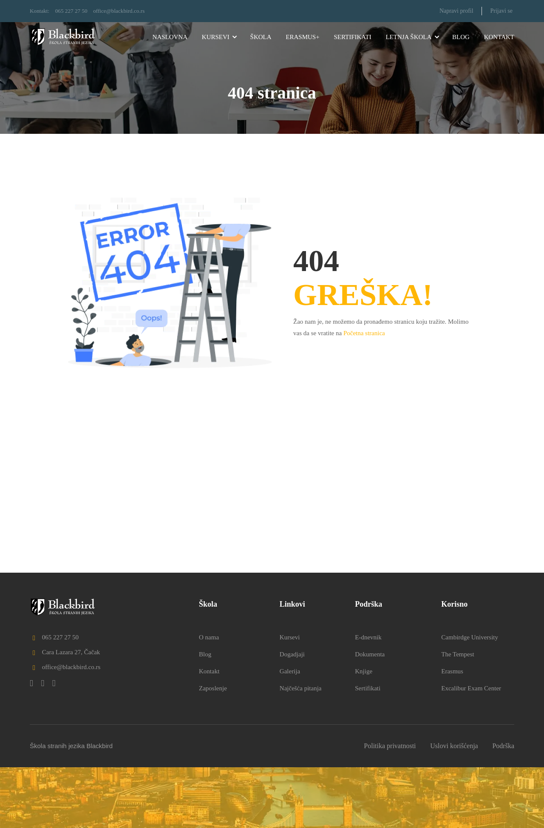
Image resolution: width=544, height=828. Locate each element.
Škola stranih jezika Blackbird (71, 806)
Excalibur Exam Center (471, 749)
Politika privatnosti (390, 806)
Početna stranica (364, 332)
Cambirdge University (469, 698)
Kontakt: (40, 11)
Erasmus (452, 732)
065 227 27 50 (74, 11)
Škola (261, 37)
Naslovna (170, 37)
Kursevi (216, 37)
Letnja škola (408, 37)
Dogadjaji (292, 715)
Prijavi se (501, 11)
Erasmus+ (302, 37)
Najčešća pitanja (301, 749)
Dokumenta (370, 715)
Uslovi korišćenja (454, 806)
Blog (461, 37)
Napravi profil (456, 11)
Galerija (290, 732)
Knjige (363, 732)
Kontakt (499, 37)
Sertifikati (352, 37)
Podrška (503, 806)
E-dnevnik (368, 698)
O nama (209, 698)
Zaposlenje (213, 749)
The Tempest (457, 715)
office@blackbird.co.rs (123, 11)
